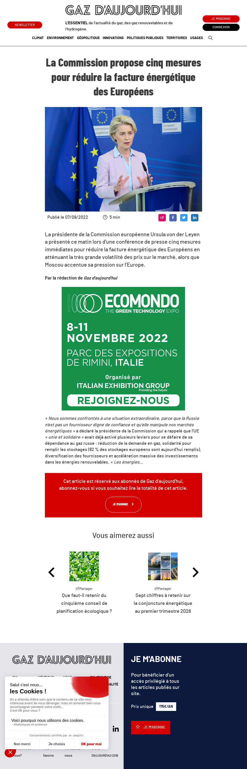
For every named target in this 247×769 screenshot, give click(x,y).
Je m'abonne (221, 19)
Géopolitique (88, 38)
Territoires (176, 38)
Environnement (60, 38)
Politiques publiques (145, 38)
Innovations (113, 38)
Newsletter (25, 24)
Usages (196, 38)
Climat (38, 38)
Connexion (221, 27)
